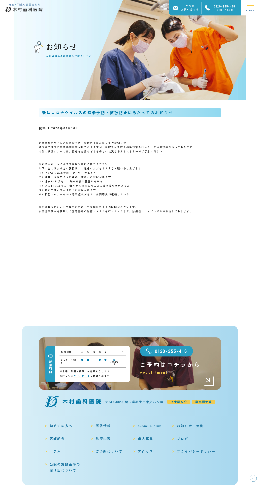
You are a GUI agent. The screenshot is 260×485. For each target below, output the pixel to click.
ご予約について (109, 451)
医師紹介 (57, 438)
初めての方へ (61, 425)
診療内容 (103, 438)
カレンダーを (81, 375)
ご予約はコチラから (177, 367)
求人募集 (145, 438)
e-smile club (150, 425)
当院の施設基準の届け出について (65, 467)
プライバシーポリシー (196, 451)
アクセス (145, 451)
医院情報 (103, 425)
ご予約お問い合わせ (190, 7)
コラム (55, 451)
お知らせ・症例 (190, 425)
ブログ (183, 438)
